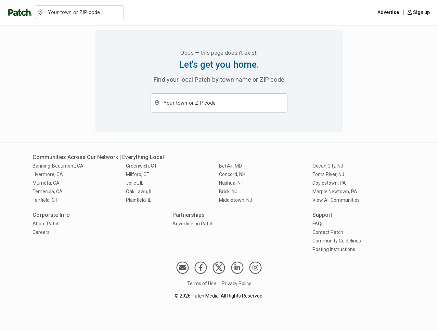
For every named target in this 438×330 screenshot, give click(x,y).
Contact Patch (327, 232)
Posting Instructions (333, 249)
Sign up (419, 12)
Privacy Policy (236, 283)
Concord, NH (232, 174)
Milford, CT (138, 174)
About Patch (46, 223)
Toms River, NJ (328, 174)
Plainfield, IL (138, 200)
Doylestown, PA (329, 183)
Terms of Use (201, 283)
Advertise (388, 12)
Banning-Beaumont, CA (58, 166)
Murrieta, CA (46, 183)
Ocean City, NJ (327, 166)
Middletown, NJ (235, 200)
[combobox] (83, 12)
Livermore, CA (48, 174)
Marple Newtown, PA (334, 191)
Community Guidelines (336, 240)
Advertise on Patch (193, 223)
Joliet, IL (134, 183)
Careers (41, 232)
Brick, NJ (228, 191)
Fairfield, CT (45, 200)
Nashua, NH (231, 183)
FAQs (318, 223)
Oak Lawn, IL (139, 191)
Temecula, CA (48, 191)
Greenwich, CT (141, 166)
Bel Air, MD (230, 166)
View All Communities (336, 200)
